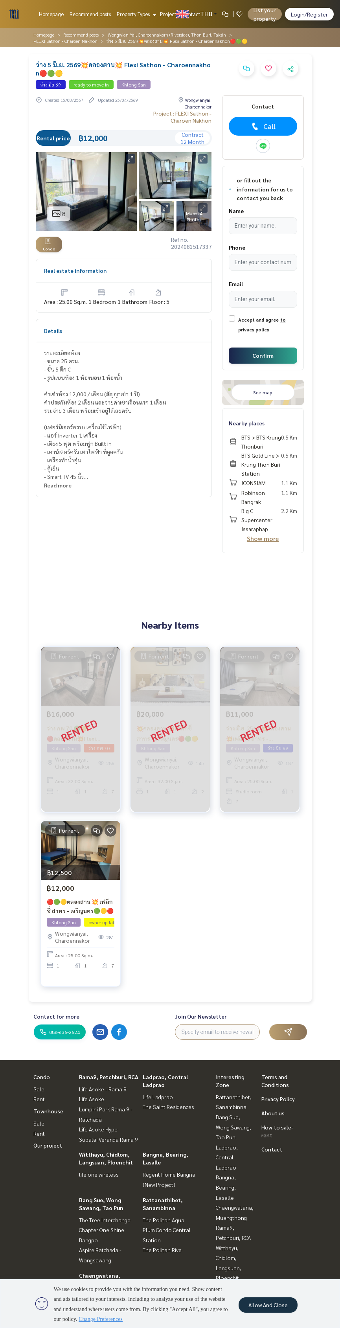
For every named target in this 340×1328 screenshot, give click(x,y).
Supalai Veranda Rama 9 (108, 1139)
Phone (237, 247)
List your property (265, 14)
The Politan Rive (162, 1249)
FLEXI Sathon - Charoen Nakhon (65, 41)
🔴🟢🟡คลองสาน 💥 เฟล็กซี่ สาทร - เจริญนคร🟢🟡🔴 (80, 906)
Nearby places (247, 423)
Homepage (51, 14)
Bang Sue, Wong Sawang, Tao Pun (233, 1126)
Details (53, 330)
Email (236, 283)
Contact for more (56, 1016)
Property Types (135, 14)
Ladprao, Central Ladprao (227, 1157)
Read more (58, 485)
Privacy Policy (278, 1098)
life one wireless (99, 1174)
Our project (47, 1145)
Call (263, 126)
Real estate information (75, 270)
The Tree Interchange (104, 1219)
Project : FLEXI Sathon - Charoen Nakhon (182, 117)
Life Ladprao (158, 1096)
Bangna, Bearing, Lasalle (226, 1187)
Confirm (263, 355)
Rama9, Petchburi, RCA (108, 1076)
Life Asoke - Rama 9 (103, 1089)
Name (236, 210)
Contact (191, 14)
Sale (38, 1089)
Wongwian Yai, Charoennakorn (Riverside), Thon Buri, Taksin (167, 34)
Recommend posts (90, 14)
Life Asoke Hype (98, 1129)
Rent (39, 1098)
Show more (263, 538)
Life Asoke (91, 1098)
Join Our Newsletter (201, 1016)
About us (273, 1112)
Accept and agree (258, 319)
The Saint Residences (168, 1106)
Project (168, 14)
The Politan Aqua (163, 1219)
